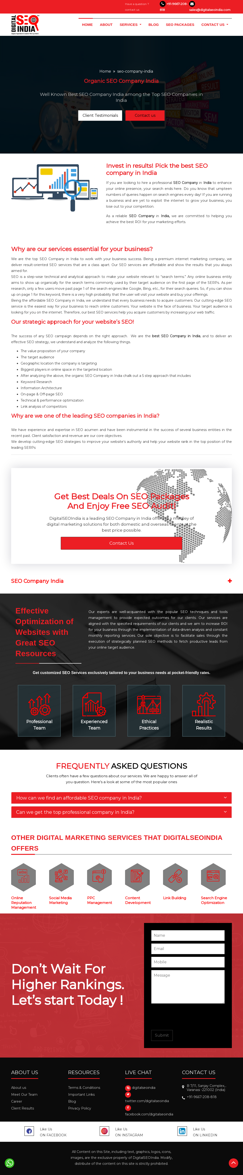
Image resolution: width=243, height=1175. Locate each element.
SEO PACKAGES (180, 25)
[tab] (121, 798)
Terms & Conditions (84, 1088)
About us (18, 1088)
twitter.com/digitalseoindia (147, 1101)
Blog (72, 1101)
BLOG (154, 24)
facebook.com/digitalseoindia (149, 1114)
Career (16, 1101)
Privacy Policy (79, 1108)
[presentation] (187, 1017)
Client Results (22, 1108)
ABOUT (106, 24)
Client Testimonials (100, 115)
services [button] (129, 25)
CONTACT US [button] (213, 25)
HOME (89, 24)
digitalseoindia (143, 1088)
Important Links (81, 1094)
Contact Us (121, 543)
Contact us (145, 115)
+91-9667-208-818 (202, 1097)
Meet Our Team (24, 1094)
